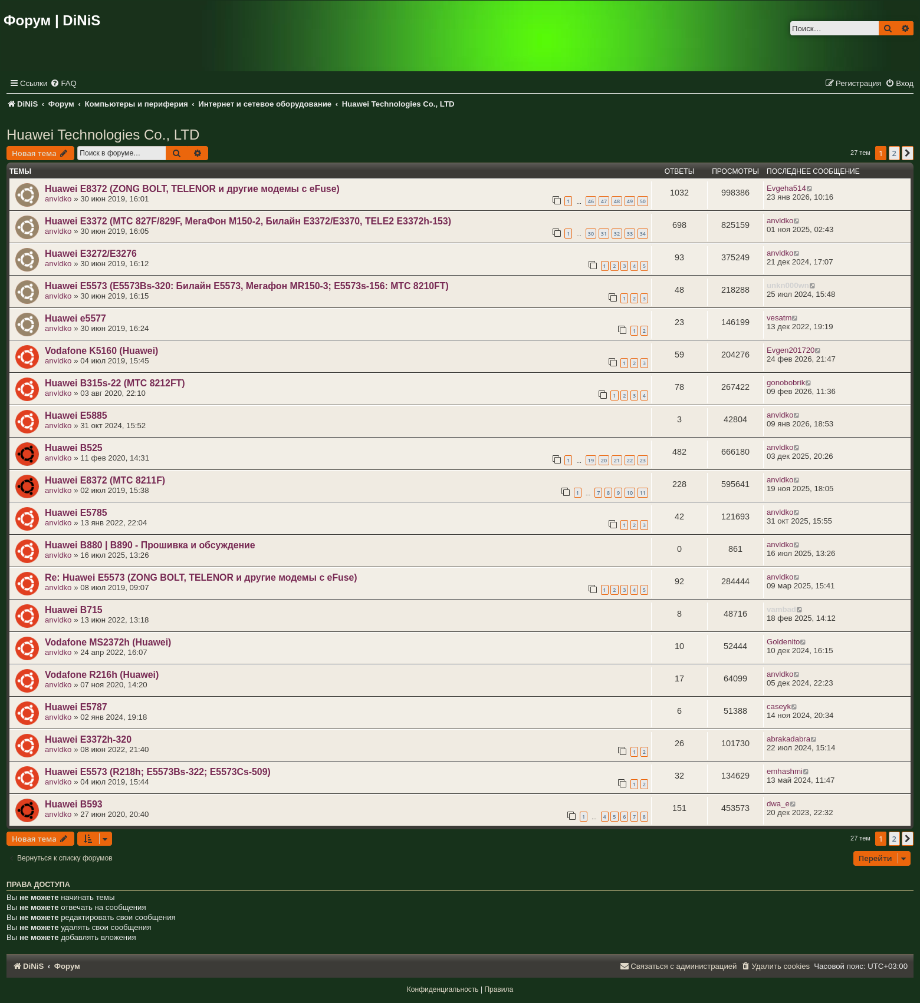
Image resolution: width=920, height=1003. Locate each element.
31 (604, 233)
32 (617, 233)
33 (630, 233)
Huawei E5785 (76, 513)
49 (630, 201)
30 (591, 233)
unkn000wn (788, 285)
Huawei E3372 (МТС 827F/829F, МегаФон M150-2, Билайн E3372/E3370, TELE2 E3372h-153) (248, 221)
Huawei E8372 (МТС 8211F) (105, 480)
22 (630, 460)
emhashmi (785, 771)
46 (591, 201)
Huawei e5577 (75, 318)
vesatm (779, 317)
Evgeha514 (786, 188)
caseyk (779, 706)
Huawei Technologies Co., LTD (102, 135)
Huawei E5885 (76, 416)
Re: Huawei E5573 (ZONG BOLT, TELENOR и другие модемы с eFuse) (201, 577)
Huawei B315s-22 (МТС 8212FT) (115, 383)
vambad (781, 609)
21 (617, 460)
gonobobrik (786, 382)
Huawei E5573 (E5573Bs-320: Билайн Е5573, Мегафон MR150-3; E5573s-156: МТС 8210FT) (247, 286)
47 (604, 201)
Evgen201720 (790, 350)
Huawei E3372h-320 (88, 739)
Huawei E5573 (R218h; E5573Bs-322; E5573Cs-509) (158, 772)
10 (630, 492)
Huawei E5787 (76, 707)
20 (604, 460)
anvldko (58, 198)
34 (643, 233)
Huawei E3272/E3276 (91, 254)
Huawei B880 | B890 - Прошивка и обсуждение (150, 545)
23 (643, 460)
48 (617, 201)
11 (643, 492)
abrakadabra (788, 738)
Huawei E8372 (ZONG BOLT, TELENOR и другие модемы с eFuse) (192, 189)
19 (591, 460)
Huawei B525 (74, 448)
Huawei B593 (74, 804)
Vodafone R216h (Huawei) (102, 675)
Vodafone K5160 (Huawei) (101, 351)
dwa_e (778, 803)
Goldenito (783, 641)
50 (643, 201)
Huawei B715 (74, 610)
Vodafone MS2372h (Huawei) (108, 642)
